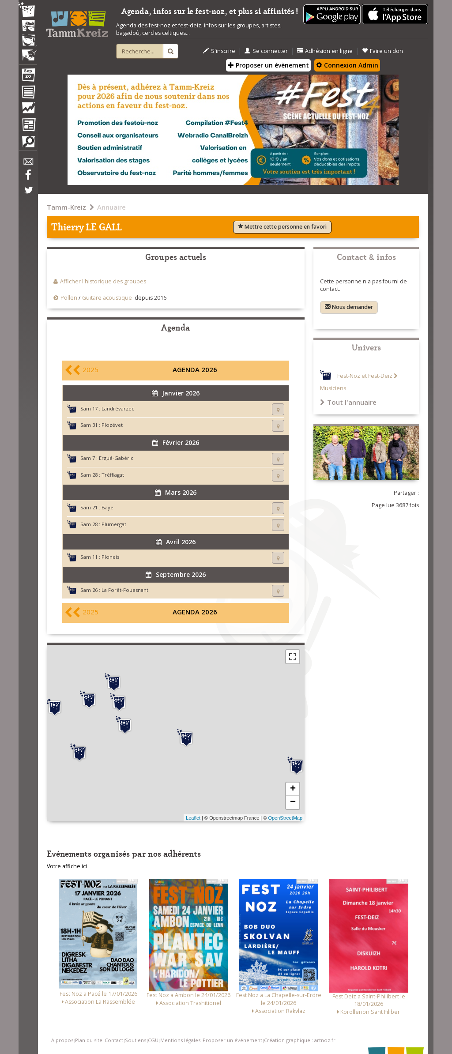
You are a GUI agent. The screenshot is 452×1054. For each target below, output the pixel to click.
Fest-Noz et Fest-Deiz (364, 376)
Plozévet (112, 425)
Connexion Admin (347, 65)
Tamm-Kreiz (66, 207)
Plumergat (114, 524)
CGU (153, 1040)
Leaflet (193, 818)
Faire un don (382, 51)
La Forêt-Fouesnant (125, 590)
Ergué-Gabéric (116, 458)
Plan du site (88, 1040)
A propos (62, 1040)
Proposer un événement (232, 1040)
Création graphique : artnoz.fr (299, 1040)
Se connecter (266, 51)
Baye (107, 507)
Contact (114, 1040)
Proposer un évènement (268, 65)
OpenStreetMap (285, 818)
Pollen (68, 297)
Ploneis (110, 556)
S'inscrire (219, 51)
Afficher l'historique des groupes (103, 281)
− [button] (293, 802)
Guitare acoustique (107, 297)
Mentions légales (180, 1040)
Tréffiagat (113, 474)
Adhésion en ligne (325, 51)
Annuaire (111, 207)
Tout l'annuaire (348, 402)
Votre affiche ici (67, 866)
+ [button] (293, 789)
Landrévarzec (118, 408)
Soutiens (135, 1040)
